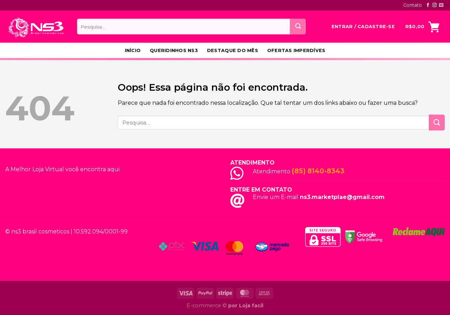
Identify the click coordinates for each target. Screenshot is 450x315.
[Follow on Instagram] (434, 5)
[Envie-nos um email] (441, 5)
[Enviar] (298, 26)
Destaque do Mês (232, 50)
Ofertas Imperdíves (296, 50)
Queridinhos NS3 (174, 50)
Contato (412, 5)
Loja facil (251, 305)
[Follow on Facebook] (428, 5)
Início (133, 50)
